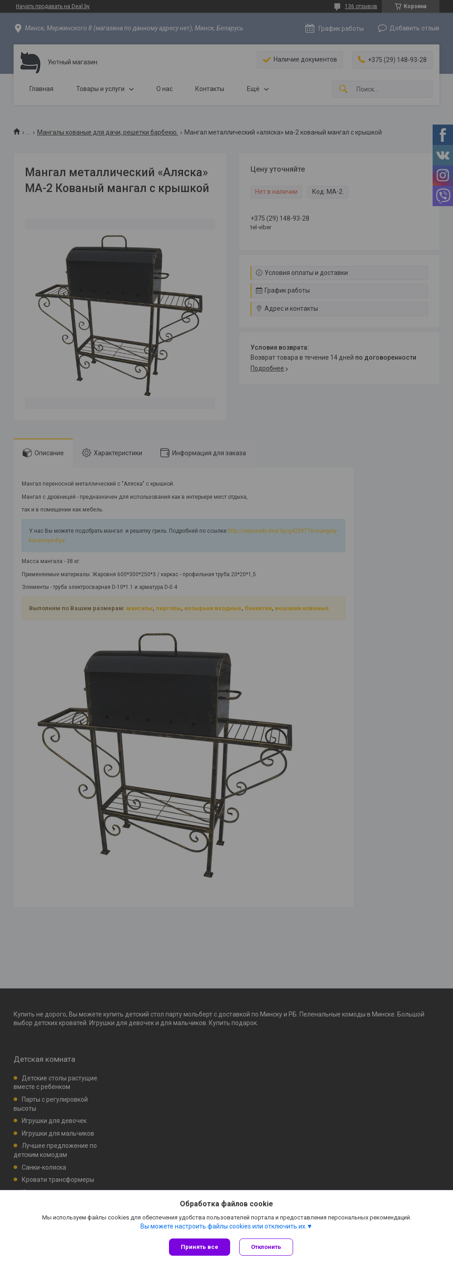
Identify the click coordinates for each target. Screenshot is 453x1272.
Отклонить (266, 1246)
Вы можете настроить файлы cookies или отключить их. (223, 1226)
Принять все (199, 1246)
